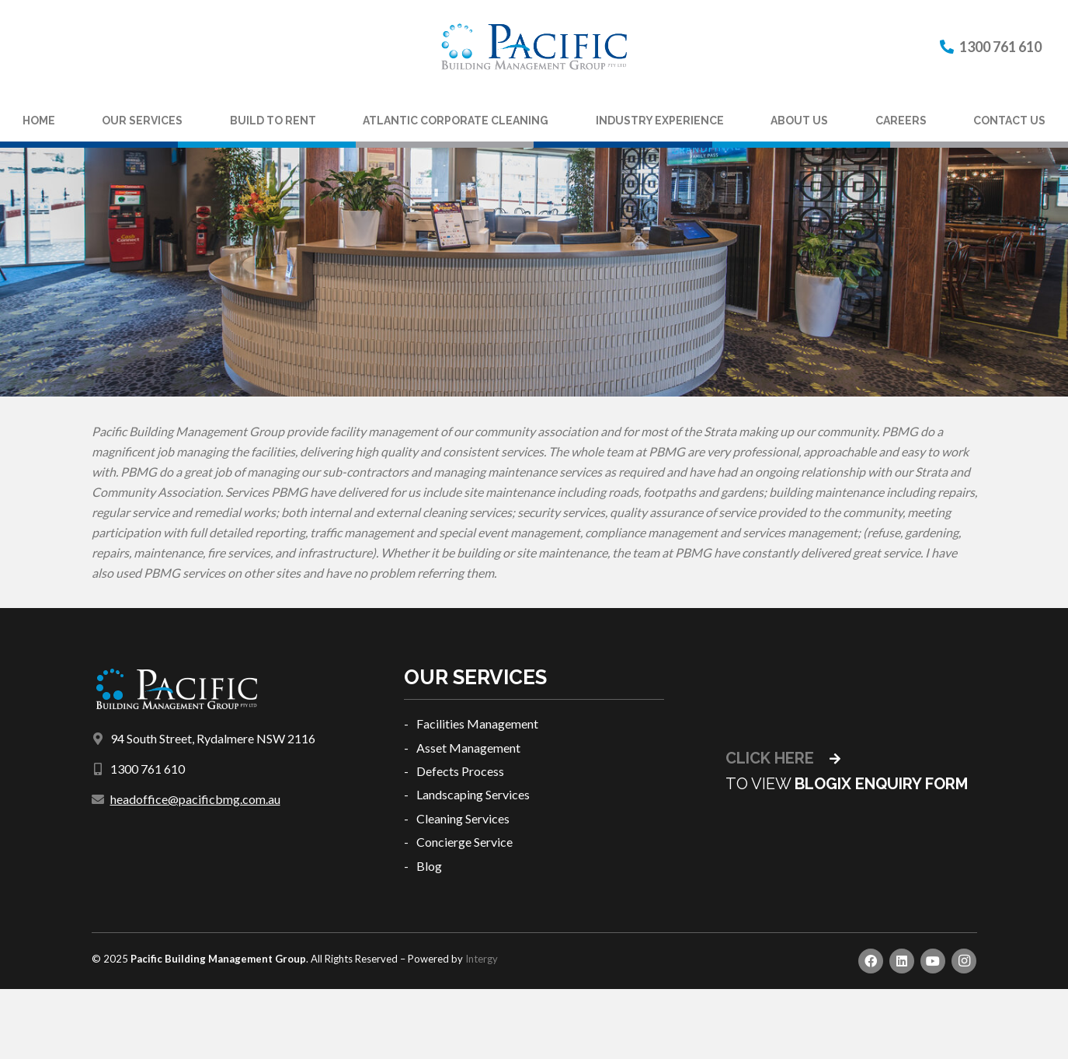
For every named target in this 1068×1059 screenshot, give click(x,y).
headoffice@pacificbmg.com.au (195, 799)
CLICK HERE (782, 758)
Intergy (481, 958)
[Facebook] (870, 961)
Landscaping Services (473, 794)
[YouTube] (932, 961)
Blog (429, 865)
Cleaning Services (463, 818)
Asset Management (468, 747)
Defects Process (460, 771)
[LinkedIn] (901, 961)
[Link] (533, 46)
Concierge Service (464, 841)
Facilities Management (477, 723)
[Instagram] (963, 961)
